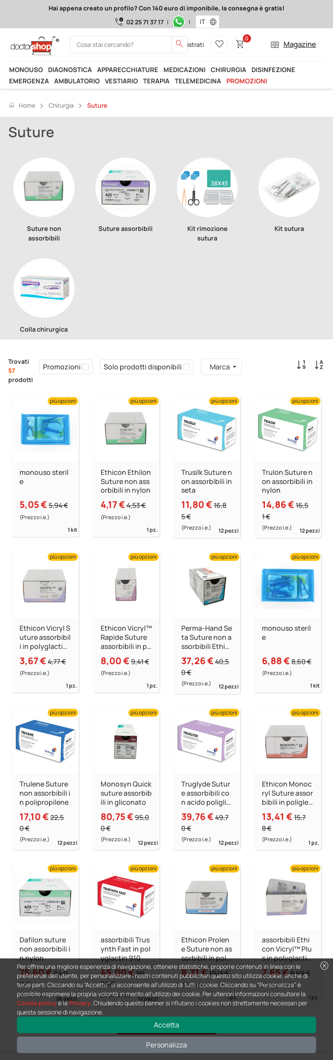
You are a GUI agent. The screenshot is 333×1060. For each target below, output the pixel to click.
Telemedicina (198, 80)
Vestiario (121, 80)
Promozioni (246, 80)
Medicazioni (184, 69)
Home (21, 105)
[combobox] (202, 22)
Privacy (80, 1003)
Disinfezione (273, 69)
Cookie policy (37, 1003)
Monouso (26, 69)
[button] (215, 22)
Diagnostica (70, 69)
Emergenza (29, 80)
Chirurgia (228, 69)
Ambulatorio (77, 80)
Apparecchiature (127, 69)
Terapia (156, 80)
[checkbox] (85, 367)
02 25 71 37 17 (144, 22)
